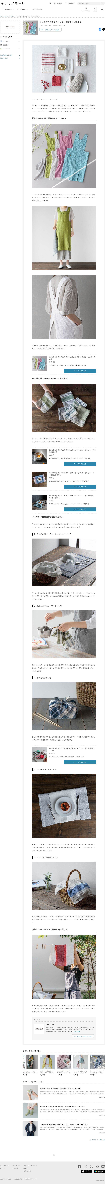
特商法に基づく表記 (6, 55)
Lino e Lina (50, 1024)
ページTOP (53, 1155)
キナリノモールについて (30, 1165)
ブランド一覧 (16, 1165)
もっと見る (77, 1031)
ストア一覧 (15, 1168)
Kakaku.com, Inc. (101, 1180)
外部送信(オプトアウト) (30, 1179)
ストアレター (12, 16)
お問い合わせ (4, 58)
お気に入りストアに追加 (52, 30)
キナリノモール (4, 16)
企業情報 (2, 1179)
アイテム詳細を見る (80, 371)
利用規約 (9, 1179)
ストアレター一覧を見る (98, 1139)
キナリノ (2, 1168)
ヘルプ (25, 1168)
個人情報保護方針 (17, 1179)
